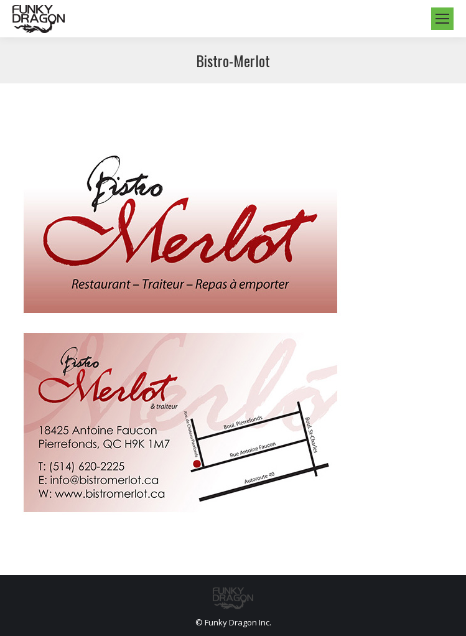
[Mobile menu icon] (442, 18)
